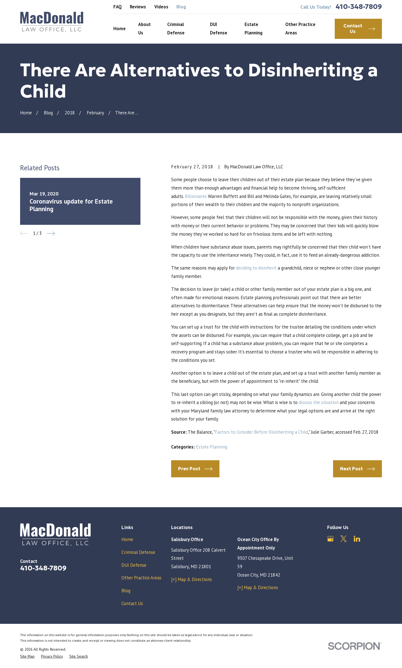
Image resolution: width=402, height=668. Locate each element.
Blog (181, 7)
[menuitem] (27, 656)
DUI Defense (133, 565)
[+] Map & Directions (191, 579)
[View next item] (51, 233)
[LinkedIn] (357, 538)
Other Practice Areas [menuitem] (300, 28)
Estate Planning (211, 447)
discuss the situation (319, 402)
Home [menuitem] (119, 28)
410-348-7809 (359, 6)
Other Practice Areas (141, 578)
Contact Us (132, 603)
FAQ (117, 7)
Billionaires (196, 196)
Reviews (138, 7)
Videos (161, 7)
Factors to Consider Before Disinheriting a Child (261, 432)
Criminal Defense (138, 552)
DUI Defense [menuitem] (218, 28)
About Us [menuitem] (144, 28)
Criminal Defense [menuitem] (176, 28)
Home (127, 539)
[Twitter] (343, 538)
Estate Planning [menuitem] (253, 28)
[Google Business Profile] (330, 538)
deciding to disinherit (257, 268)
